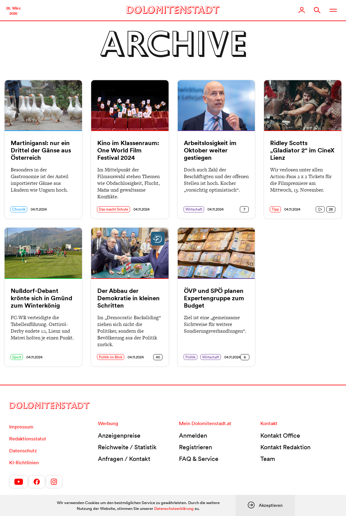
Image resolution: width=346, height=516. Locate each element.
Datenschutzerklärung (174, 508)
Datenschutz (23, 450)
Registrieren (195, 447)
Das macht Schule (113, 209)
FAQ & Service (198, 458)
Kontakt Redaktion (285, 447)
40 (158, 357)
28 (331, 209)
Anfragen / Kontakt (124, 458)
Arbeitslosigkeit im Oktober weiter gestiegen (210, 150)
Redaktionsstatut (27, 439)
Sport (16, 357)
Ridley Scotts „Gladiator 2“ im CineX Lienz (302, 150)
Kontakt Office (280, 435)
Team (267, 458)
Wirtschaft (193, 209)
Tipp (275, 209)
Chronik (18, 209)
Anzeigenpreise (119, 435)
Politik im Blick (110, 357)
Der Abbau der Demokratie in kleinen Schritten (128, 298)
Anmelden (193, 435)
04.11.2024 (39, 209)
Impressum (21, 427)
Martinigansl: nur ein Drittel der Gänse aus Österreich (41, 150)
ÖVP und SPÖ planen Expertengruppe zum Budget (214, 298)
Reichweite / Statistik (127, 447)
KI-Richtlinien (24, 462)
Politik (190, 357)
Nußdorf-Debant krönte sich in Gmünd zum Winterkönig (41, 298)
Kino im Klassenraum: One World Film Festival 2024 (128, 150)
